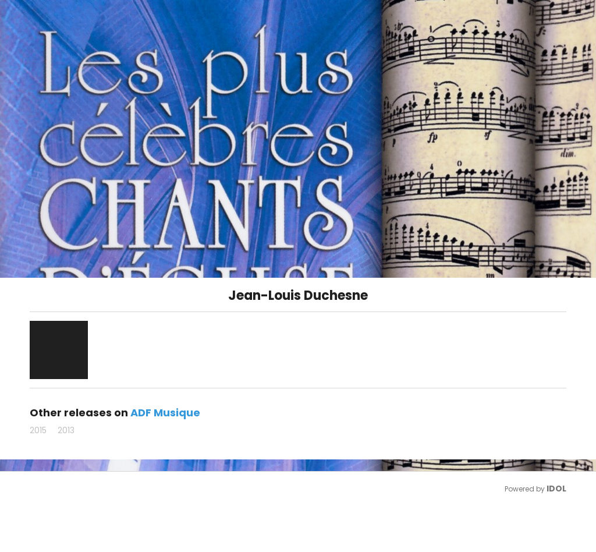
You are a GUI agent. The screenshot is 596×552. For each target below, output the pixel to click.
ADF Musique (165, 412)
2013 (66, 430)
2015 (38, 430)
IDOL (556, 488)
